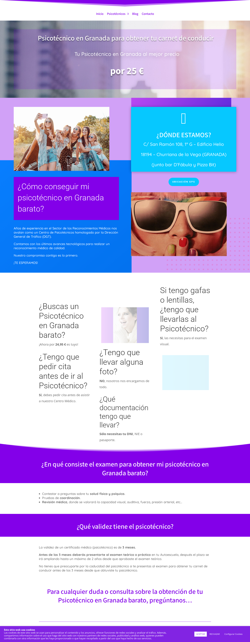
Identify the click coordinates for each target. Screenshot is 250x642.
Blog (135, 14)
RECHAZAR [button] (215, 634)
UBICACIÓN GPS (183, 181)
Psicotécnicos (116, 14)
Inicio (99, 14)
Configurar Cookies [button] (233, 634)
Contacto (148, 14)
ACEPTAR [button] (200, 634)
